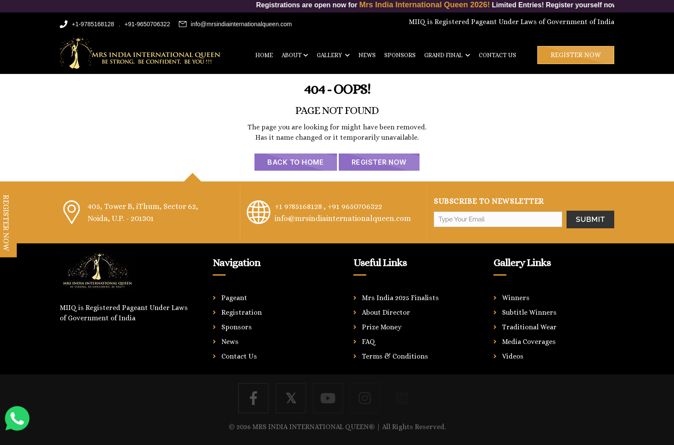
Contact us (497, 55)
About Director (386, 312)
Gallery (333, 55)
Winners (516, 298)
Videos (513, 356)
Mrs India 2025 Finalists (400, 298)
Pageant (234, 298)
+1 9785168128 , (300, 206)
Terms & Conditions (395, 356)
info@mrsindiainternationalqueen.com (235, 24)
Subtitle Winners (529, 312)
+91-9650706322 (147, 24)
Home (264, 55)
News (367, 55)
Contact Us (239, 356)
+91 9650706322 (355, 206)
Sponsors (400, 55)
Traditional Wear (529, 327)
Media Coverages (529, 342)
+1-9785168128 (87, 24)
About (295, 55)
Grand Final (447, 55)
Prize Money (381, 327)
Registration (241, 312)
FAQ (368, 342)
